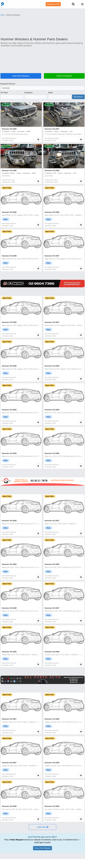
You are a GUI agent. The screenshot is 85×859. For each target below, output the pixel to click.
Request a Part (53, 4)
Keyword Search (7, 84)
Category (28, 92)
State (50, 92)
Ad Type (4, 92)
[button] (42, 827)
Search (78, 97)
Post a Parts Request (42, 848)
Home (2, 15)
